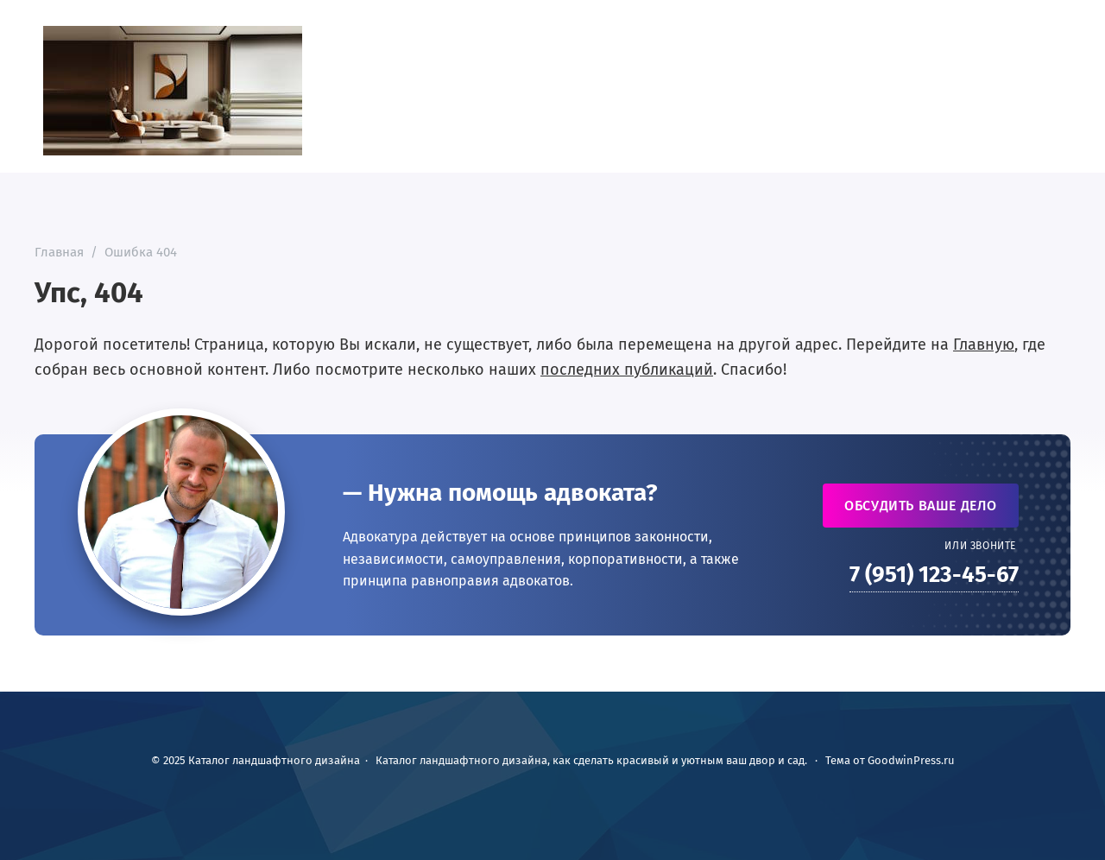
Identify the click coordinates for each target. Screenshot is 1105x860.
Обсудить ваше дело (920, 505)
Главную (983, 344)
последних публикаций (626, 369)
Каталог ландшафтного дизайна (172, 90)
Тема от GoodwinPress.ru (890, 760)
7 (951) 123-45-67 (934, 574)
